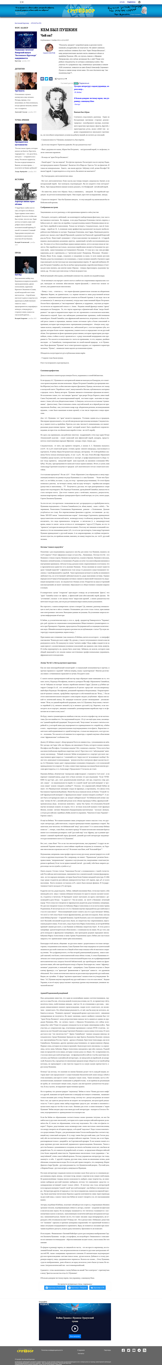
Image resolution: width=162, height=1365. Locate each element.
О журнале (81, 1350)
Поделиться (60, 79)
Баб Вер (18, 275)
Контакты (81, 1353)
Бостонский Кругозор (28, 1359)
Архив (122, 2)
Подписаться (84, 83)
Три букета (19, 91)
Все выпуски (75, 1336)
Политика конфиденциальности (52, 1350)
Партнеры (107, 1350)
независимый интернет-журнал (81, 14)
